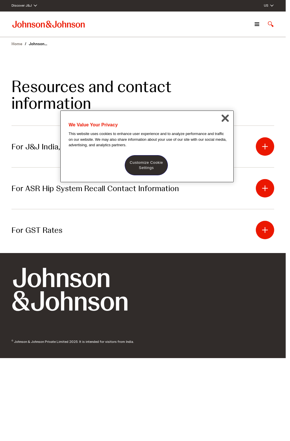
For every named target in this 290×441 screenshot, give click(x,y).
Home (16, 43)
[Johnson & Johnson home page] (48, 24)
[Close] (225, 118)
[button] (265, 146)
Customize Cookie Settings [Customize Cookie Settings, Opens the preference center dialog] (146, 165)
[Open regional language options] (269, 5)
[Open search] (270, 24)
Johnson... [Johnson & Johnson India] (38, 43)
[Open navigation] (256, 24)
